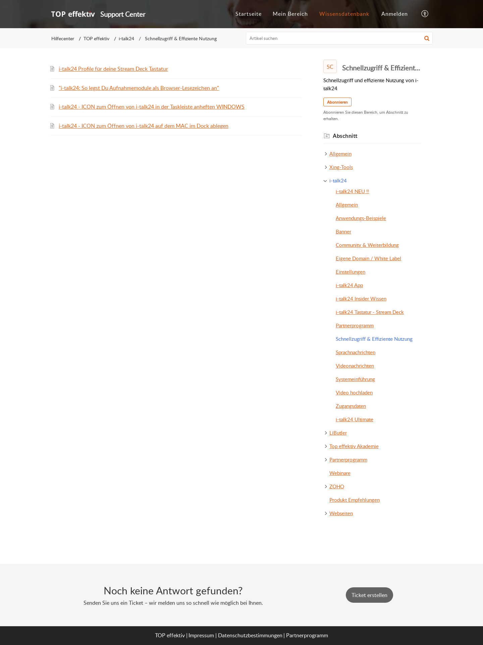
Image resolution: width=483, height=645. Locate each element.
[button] (425, 14)
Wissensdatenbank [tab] (344, 13)
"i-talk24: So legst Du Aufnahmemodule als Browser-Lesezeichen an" (139, 88)
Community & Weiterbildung (367, 244)
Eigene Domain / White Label (368, 258)
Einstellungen (350, 271)
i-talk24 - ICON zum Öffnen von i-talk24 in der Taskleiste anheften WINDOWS (152, 106)
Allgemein (340, 153)
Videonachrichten (355, 365)
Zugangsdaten (351, 405)
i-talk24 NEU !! (352, 191)
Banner (343, 231)
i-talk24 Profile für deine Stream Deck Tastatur (113, 68)
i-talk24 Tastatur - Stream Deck (370, 312)
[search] (339, 38)
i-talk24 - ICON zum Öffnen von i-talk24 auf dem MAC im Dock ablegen (143, 125)
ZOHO (336, 486)
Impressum (201, 635)
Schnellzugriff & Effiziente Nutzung (374, 338)
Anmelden (394, 13)
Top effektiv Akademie (354, 446)
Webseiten (341, 513)
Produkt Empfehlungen (354, 499)
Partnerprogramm (355, 325)
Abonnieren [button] (337, 102)
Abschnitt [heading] (345, 136)
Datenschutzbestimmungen (250, 635)
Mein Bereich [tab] (290, 13)
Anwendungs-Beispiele (361, 218)
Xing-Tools (341, 167)
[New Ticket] (369, 595)
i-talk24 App (349, 285)
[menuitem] (394, 14)
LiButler (338, 432)
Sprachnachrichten (355, 352)
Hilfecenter (62, 38)
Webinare (340, 473)
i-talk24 (126, 38)
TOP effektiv (96, 38)
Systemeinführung (355, 379)
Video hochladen (354, 392)
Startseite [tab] (248, 13)
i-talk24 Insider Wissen (361, 298)
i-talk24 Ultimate (354, 419)
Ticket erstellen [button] (369, 595)
